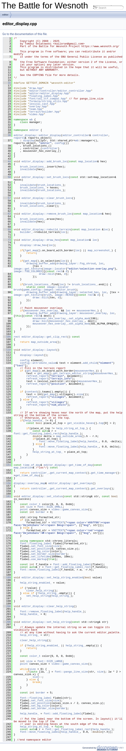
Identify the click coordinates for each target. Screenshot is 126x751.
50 (7, 177)
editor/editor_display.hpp (49, 93)
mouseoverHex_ (87, 310)
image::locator (55, 269)
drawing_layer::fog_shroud (76, 263)
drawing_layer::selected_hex (77, 292)
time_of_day (32, 465)
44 (7, 161)
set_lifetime (40, 556)
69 (7, 229)
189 (7, 577)
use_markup (39, 559)
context (31, 392)
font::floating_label (35, 543)
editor (5, 14)
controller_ (39, 473)
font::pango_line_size (71, 672)
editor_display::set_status (42, 496)
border (40, 512)
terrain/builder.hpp (44, 112)
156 (7, 483)
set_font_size (41, 546)
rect (59, 271)
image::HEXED (64, 295)
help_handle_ (34, 420)
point (24, 509)
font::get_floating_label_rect (36, 433)
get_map (31, 250)
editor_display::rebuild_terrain (46, 229)
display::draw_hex (33, 245)
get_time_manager (103, 473)
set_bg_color (40, 551)
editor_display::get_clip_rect (44, 337)
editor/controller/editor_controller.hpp (60, 91)
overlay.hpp (38, 106)
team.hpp (35, 109)
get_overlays (100, 488)
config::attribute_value (38, 363)
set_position (40, 549)
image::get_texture (28, 269)
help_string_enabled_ (35, 583)
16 (7, 83)
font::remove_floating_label (41, 611)
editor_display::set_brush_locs (45, 177)
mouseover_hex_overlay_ (42, 310)
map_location (87, 161)
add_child (90, 363)
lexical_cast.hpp (42, 104)
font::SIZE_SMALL (50, 507)
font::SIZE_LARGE (50, 661)
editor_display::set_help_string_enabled (52, 577)
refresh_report (37, 376)
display (28, 140)
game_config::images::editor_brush (49, 289)
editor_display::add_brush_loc (44, 161)
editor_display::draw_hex (40, 240)
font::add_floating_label (72, 564)
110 (7, 350)
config (59, 143)
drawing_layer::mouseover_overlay (81, 313)
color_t (35, 504)
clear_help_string (39, 590)
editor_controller (76, 135)
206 (7, 622)
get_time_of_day (27, 475)
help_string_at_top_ (71, 428)
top (101, 423)
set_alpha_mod (79, 318)
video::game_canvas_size (69, 509)
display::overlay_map (29, 483)
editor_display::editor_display (37, 135)
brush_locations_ (32, 166)
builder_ (26, 232)
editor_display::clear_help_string (48, 606)
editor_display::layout (39, 350)
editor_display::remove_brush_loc (47, 214)
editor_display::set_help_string (46, 622)
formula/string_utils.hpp (48, 101)
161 (7, 496)
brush (18, 289)
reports (19, 138)
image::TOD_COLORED (28, 271)
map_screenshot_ (99, 250)
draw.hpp (35, 88)
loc (106, 229)
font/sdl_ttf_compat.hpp (47, 98)
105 (7, 337)
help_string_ (48, 593)
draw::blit (47, 274)
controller (100, 135)
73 (7, 240)
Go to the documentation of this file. (24, 34)
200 (7, 606)
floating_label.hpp (43, 96)
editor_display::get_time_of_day (68, 465)
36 (7, 135)
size (80, 394)
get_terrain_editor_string (72, 373)
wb (31, 119)
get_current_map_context (68, 473)
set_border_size (43, 554)
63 (7, 214)
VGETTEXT (57, 522)
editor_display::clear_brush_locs (47, 198)
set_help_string (38, 596)
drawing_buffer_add (40, 263)
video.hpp (36, 114)
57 (7, 198)
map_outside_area (43, 342)
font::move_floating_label (58, 441)
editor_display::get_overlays (70, 483)
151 (7, 465)
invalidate (28, 169)
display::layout (32, 355)
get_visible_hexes (80, 423)
